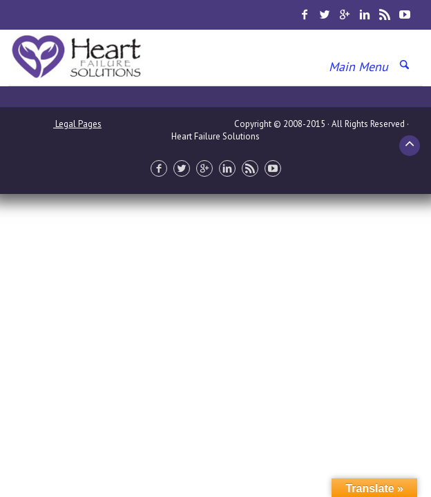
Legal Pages (77, 124)
